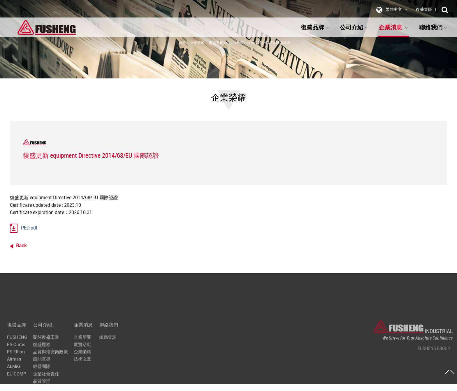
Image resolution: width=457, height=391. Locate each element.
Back (21, 245)
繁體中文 (390, 9)
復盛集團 (424, 9)
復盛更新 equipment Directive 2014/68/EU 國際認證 (249, 42)
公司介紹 (354, 27)
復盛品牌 (315, 27)
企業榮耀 (197, 42)
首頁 (182, 42)
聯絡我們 (433, 27)
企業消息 (393, 27)
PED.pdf (29, 228)
